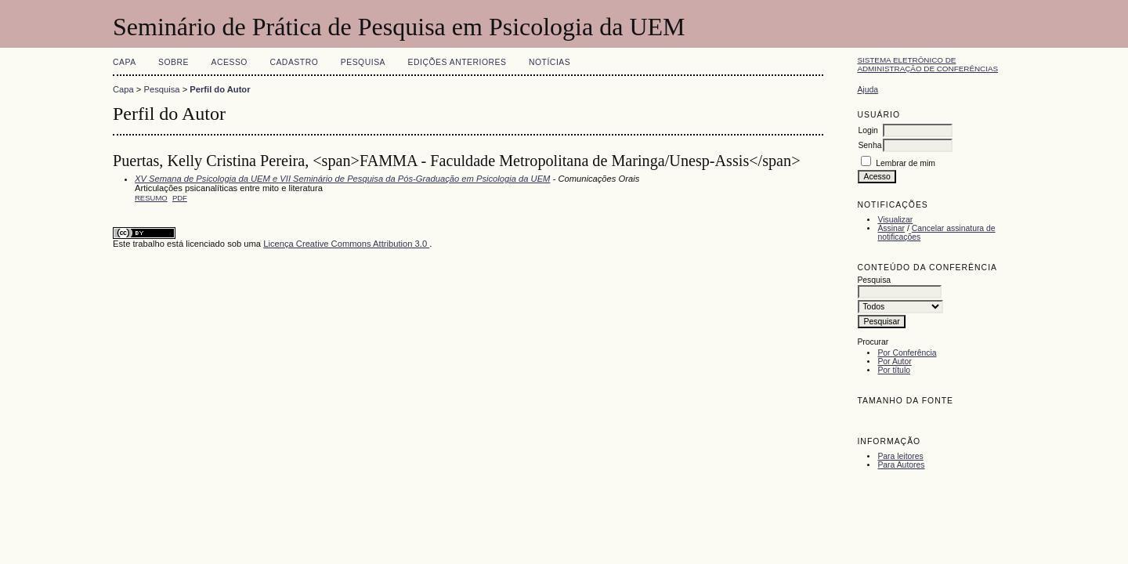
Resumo (151, 197)
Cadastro (293, 62)
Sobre (173, 62)
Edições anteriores (457, 62)
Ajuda (867, 89)
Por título (893, 370)
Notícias (549, 62)
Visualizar (895, 219)
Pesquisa (363, 62)
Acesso (230, 62)
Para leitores (900, 456)
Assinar (891, 228)
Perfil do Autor (220, 89)
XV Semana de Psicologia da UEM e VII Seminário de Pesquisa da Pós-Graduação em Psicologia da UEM (342, 178)
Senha (869, 145)
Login (867, 130)
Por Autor (894, 361)
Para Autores (900, 465)
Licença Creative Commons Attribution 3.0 (346, 243)
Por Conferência (906, 353)
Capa (124, 62)
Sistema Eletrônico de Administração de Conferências (927, 64)
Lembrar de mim (905, 163)
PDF (179, 197)
